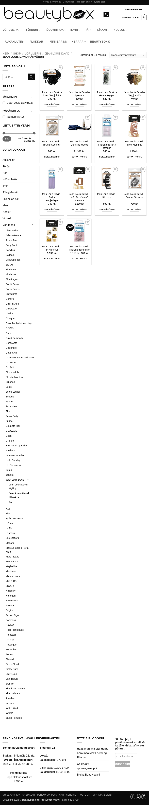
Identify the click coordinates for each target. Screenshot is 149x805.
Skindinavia (12, 678)
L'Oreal (9, 523)
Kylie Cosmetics (14, 518)
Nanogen (10, 595)
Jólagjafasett (10, 192)
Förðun (33, 30)
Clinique (10, 318)
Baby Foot (11, 245)
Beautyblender (13, 259)
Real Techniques (15, 629)
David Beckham (14, 338)
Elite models (12, 372)
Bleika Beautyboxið (88, 774)
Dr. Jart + (11, 362)
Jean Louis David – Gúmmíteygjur (107, 94)
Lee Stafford (12, 538)
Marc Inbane (12, 556)
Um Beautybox (11, 795)
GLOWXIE (11, 430)
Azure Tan (11, 240)
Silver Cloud (12, 664)
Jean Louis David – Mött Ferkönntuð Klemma (79, 197)
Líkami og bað (11, 199)
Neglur (120, 30)
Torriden (10, 698)
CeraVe (10, 299)
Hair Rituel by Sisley (16, 445)
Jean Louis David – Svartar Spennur (134, 196)
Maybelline (11, 566)
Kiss (8, 513)
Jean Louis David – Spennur (79, 94)
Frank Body (12, 416)
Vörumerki (12, 30)
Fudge (9, 421)
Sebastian (11, 649)
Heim (6, 53)
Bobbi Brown (13, 284)
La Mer (9, 528)
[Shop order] (127, 55)
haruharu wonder (15, 455)
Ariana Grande (14, 235)
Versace (10, 703)
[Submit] (106, 14)
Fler (8, 411)
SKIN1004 (11, 674)
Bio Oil (9, 264)
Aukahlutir (15, 41)
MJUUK (10, 586)
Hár (89, 30)
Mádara (10, 543)
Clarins (9, 313)
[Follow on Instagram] (138, 796)
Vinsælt (7, 218)
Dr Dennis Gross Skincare (20, 357)
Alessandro (12, 230)
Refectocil (11, 634)
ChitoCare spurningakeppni (87, 766)
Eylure (9, 401)
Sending (71, 795)
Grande (10, 440)
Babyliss (10, 250)
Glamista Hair (13, 426)
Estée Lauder (13, 391)
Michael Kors (13, 576)
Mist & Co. (11, 581)
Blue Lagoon (12, 279)
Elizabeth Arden (14, 377)
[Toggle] (33, 225)
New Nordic (12, 600)
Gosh (8, 435)
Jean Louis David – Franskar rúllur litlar (79, 248)
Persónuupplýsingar (50, 795)
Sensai (9, 654)
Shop (17, 53)
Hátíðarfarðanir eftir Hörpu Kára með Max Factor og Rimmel (92, 753)
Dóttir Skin (11, 352)
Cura (8, 333)
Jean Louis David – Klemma (107, 196)
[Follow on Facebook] (132, 796)
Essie (9, 387)
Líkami (103, 30)
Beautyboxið (100, 41)
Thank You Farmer (16, 688)
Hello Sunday (13, 460)
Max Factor (12, 561)
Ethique (10, 396)
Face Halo (11, 406)
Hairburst (10, 450)
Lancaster (11, 533)
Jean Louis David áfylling (18, 486)
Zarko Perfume (14, 717)
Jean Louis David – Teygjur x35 (134, 94)
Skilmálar (28, 795)
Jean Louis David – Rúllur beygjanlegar (52, 197)
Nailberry (10, 590)
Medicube (11, 571)
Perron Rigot (12, 615)
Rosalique (11, 644)
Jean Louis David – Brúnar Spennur (52, 143)
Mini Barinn (58, 41)
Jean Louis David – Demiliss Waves (79, 143)
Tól (10, 502)
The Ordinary (13, 693)
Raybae (10, 625)
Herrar (79, 41)
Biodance (11, 269)
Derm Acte (11, 343)
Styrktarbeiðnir (102, 795)
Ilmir (75, 30)
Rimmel (10, 639)
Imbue (9, 470)
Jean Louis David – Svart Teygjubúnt (52, 94)
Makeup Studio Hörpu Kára (17, 550)
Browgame (11, 294)
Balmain (10, 255)
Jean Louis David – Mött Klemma (134, 143)
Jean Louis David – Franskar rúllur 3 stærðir (107, 144)
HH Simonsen (13, 465)
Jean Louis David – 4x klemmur (52, 248)
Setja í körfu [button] (52, 104)
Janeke (9, 475)
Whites (9, 713)
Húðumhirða (55, 30)
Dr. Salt (10, 367)
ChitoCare (11, 308)
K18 (8, 508)
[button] (134, 17)
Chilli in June (13, 303)
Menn (6, 205)
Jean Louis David (57, 53)
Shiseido (10, 659)
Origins (9, 610)
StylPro (9, 683)
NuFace (10, 605)
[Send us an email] (143, 796)
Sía (7, 139)
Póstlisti (84, 795)
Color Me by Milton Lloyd (19, 323)
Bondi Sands (13, 289)
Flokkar (37, 41)
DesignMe (11, 347)
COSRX (10, 328)
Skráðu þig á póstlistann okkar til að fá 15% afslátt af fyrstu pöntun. (129, 744)
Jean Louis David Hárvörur (19, 495)
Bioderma (11, 274)
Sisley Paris (12, 669)
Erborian (10, 382)
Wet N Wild (12, 708)
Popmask (11, 620)
